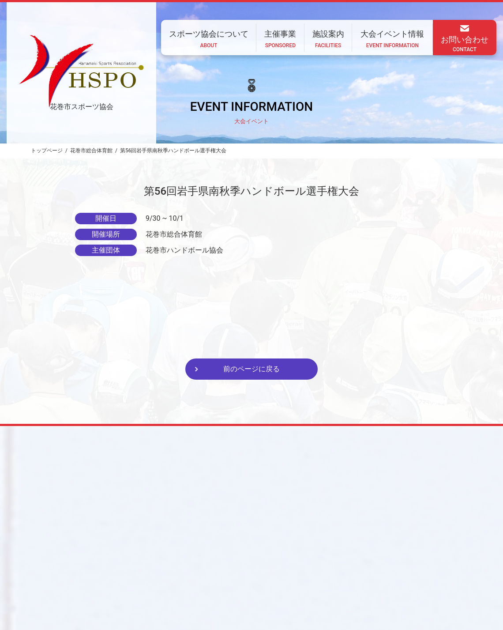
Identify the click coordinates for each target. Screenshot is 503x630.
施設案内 (293, 572)
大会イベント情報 (342, 572)
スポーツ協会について (199, 572)
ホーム (147, 572)
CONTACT (132, 595)
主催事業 (254, 572)
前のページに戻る (251, 369)
